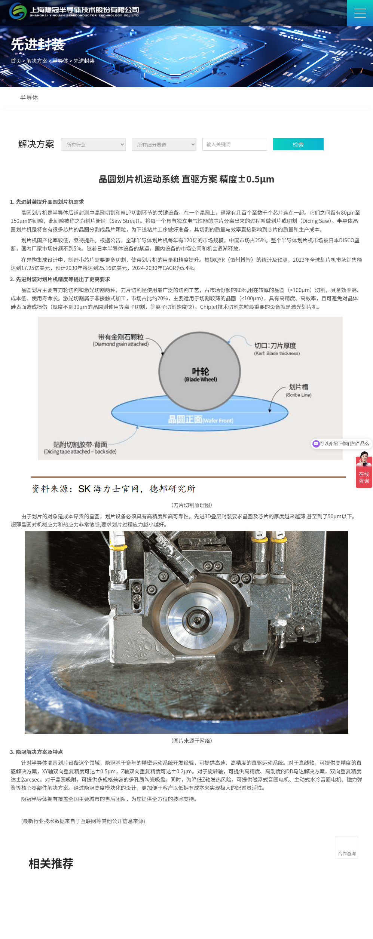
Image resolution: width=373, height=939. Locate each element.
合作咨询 (347, 853)
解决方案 (37, 60)
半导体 (60, 60)
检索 (298, 144)
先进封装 (84, 60)
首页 (16, 60)
